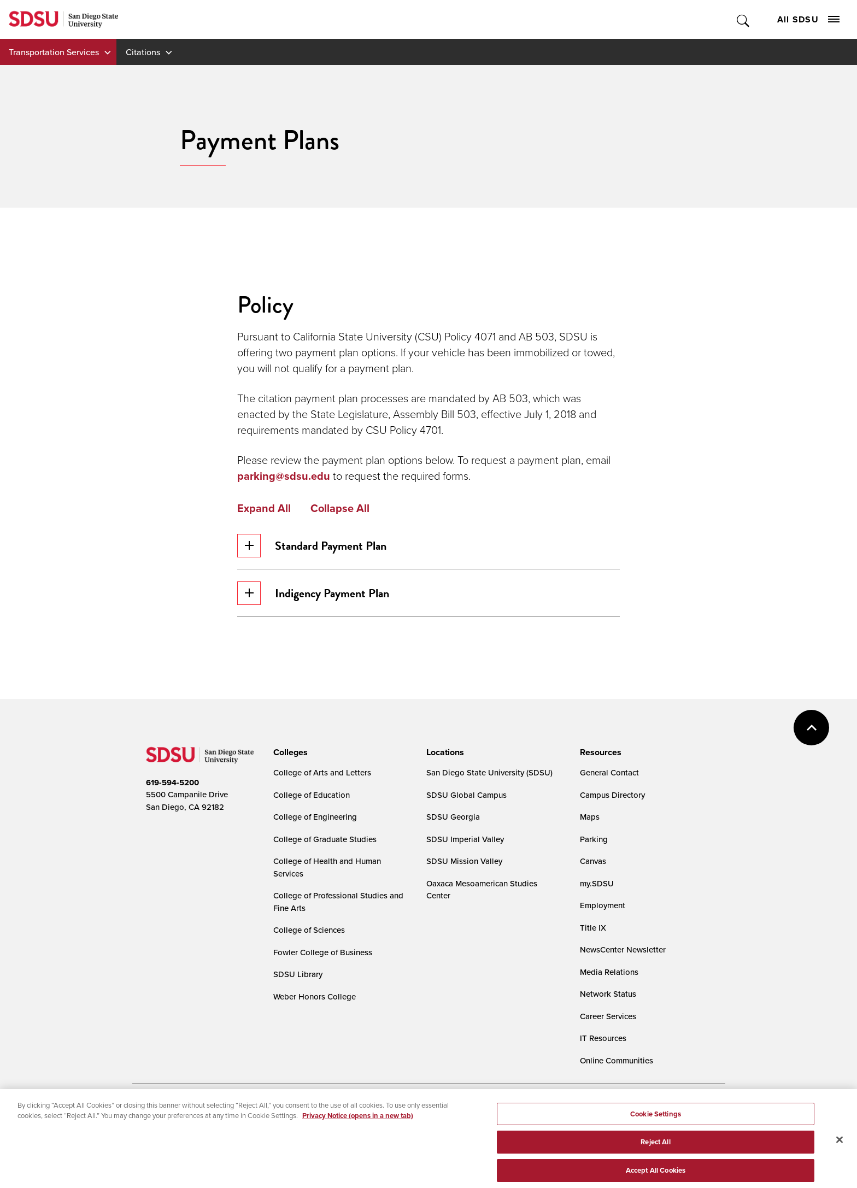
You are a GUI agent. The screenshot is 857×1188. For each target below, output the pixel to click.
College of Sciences (309, 930)
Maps (590, 816)
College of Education (311, 795)
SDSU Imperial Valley (465, 839)
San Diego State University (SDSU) (489, 772)
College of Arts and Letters (322, 772)
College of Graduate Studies (325, 839)
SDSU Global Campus (466, 795)
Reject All (655, 1153)
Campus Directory (612, 795)
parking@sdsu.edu (285, 476)
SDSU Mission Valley (464, 861)
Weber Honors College (314, 996)
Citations (143, 52)
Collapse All (339, 508)
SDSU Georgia (453, 816)
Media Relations (609, 972)
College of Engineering (315, 816)
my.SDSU (597, 883)
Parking (594, 839)
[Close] (839, 1150)
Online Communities (616, 1060)
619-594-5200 (172, 783)
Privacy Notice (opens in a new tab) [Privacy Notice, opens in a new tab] (357, 1126)
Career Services (608, 1016)
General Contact (609, 772)
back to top (811, 727)
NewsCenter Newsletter (623, 949)
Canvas (593, 861)
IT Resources (603, 1038)
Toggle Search (743, 19)
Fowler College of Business (322, 952)
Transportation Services (54, 52)
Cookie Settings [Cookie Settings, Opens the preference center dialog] (655, 1124)
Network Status (608, 993)
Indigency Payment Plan (313, 593)
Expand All (264, 508)
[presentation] (289, 752)
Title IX (593, 927)
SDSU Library (297, 974)
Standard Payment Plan (311, 545)
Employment (602, 905)
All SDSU (808, 19)
